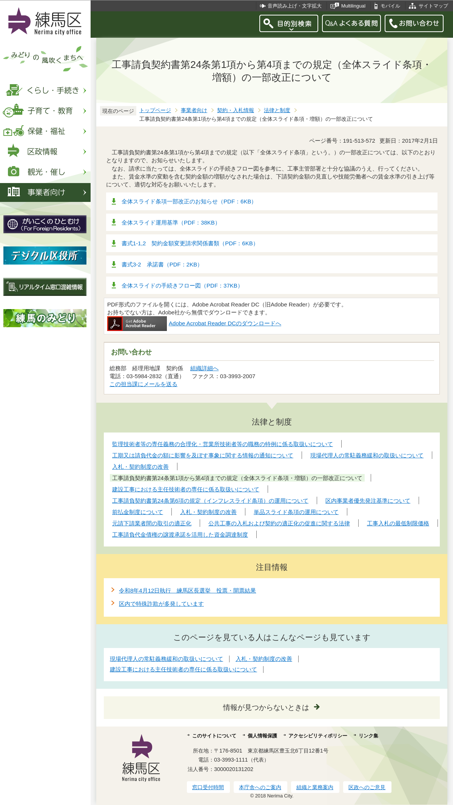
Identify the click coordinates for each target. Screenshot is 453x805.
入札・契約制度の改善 (264, 659)
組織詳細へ (204, 368)
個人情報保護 (262, 736)
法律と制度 (277, 110)
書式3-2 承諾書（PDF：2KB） (162, 264)
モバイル (390, 6)
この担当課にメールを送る (143, 384)
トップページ (155, 110)
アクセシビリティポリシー (317, 736)
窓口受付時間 (208, 787)
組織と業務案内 (314, 787)
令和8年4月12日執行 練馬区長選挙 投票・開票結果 (187, 590)
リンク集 (368, 736)
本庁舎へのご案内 (260, 787)
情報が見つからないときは (266, 707)
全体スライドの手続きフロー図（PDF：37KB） (182, 285)
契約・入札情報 (235, 110)
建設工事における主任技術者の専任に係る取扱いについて (183, 669)
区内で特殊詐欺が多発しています (161, 603)
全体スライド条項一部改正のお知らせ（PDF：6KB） (189, 201)
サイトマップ (433, 6)
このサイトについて (214, 736)
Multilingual (353, 6)
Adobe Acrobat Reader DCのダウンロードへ (194, 323)
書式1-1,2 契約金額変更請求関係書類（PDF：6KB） (190, 243)
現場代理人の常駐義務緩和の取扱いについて (166, 659)
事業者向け (194, 110)
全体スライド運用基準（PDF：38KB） (171, 222)
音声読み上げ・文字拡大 (295, 6)
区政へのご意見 (366, 787)
